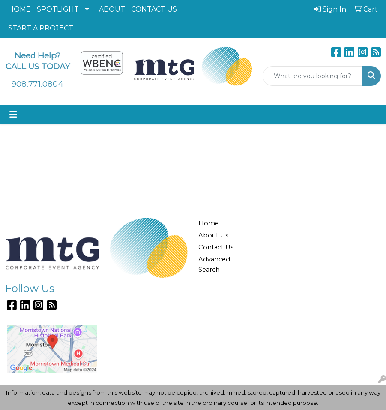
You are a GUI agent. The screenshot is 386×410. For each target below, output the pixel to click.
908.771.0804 (37, 84)
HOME (19, 9)
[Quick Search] (313, 76)
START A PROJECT (40, 28)
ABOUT (112, 9)
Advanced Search (214, 264)
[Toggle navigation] (13, 115)
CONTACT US (154, 9)
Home (208, 223)
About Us (213, 235)
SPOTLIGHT (58, 9)
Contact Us (215, 247)
